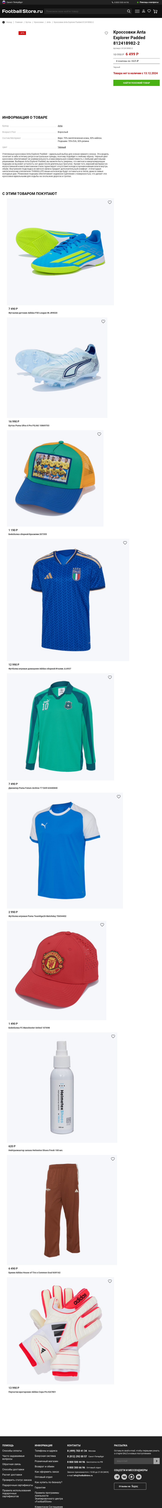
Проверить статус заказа (17, 1479)
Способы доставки (13, 1469)
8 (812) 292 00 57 (77, 1456)
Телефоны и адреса (46, 1450)
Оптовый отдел (43, 1477)
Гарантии (40, 1487)
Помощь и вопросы (149, 2)
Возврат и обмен (44, 1466)
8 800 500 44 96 (120, 2)
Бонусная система (45, 1456)
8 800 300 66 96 (76, 1467)
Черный (62, 147)
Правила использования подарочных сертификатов (16, 1493)
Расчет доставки (12, 1474)
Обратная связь (11, 1464)
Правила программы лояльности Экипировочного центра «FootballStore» (49, 1497)
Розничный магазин (46, 1461)
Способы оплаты (12, 1450)
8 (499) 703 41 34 (77, 1450)
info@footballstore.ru (83, 1475)
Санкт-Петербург (12, 2)
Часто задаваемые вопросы (13, 1457)
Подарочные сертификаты (17, 1485)
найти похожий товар (136, 83)
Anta (60, 126)
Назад (7, 22)
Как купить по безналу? (48, 1482)
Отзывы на (132, 1486)
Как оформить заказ (47, 1471)
